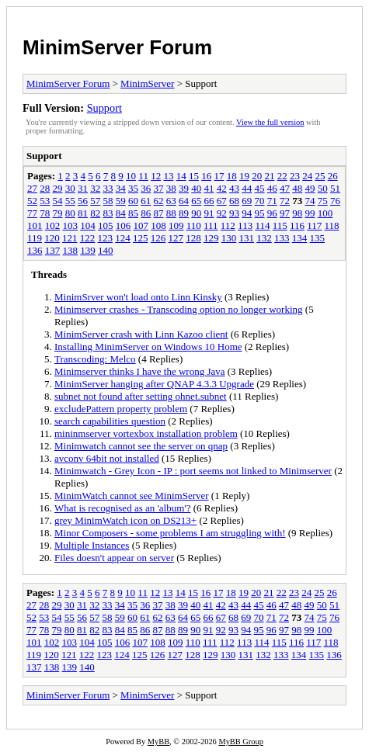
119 (34, 238)
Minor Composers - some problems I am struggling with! (170, 533)
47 (285, 188)
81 (83, 213)
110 (193, 225)
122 (88, 238)
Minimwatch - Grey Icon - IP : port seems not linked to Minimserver (193, 470)
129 (211, 238)
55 (70, 200)
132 (264, 238)
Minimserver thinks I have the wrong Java (139, 371)
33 (108, 188)
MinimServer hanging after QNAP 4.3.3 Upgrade (154, 384)
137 (53, 250)
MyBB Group (240, 741)
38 (171, 188)
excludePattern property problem (120, 408)
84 (121, 213)
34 (121, 188)
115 (280, 225)
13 (168, 176)
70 (260, 200)
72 (285, 200)
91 (209, 213)
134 (300, 238)
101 (35, 225)
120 (52, 238)
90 (196, 213)
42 (222, 188)
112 (228, 225)
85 (133, 213)
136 (35, 250)
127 (176, 238)
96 (272, 213)
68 (234, 200)
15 (194, 176)
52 (32, 200)
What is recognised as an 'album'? (122, 508)
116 (297, 225)
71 (272, 200)
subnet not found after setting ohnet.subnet (140, 396)
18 (232, 176)
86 (146, 213)
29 (58, 188)
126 (158, 238)
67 (222, 200)
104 (88, 225)
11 (143, 176)
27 (32, 188)
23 (295, 176)
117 (314, 225)
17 (219, 176)
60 (133, 200)
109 (176, 225)
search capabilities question (109, 421)
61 (146, 200)
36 (146, 188)
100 (325, 213)
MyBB (158, 741)
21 (269, 176)
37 (159, 188)
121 (70, 238)
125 (140, 238)
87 (159, 213)
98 (297, 213)
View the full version (270, 122)
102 (53, 225)
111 (211, 225)
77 (32, 213)
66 (209, 200)
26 (333, 176)
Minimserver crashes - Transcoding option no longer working (178, 309)
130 (229, 238)
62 (159, 200)
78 (45, 213)
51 (335, 188)
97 (285, 213)
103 (70, 225)
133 (282, 238)
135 (317, 238)
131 (247, 238)
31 (83, 188)
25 (320, 176)
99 (310, 213)
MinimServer (147, 83)
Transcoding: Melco (95, 359)
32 (95, 188)
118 (332, 225)
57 (95, 200)
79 (58, 213)
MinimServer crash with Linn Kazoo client (141, 334)
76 (335, 200)
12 (156, 176)
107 (141, 225)
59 (121, 200)
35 (133, 188)
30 (70, 188)
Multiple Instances (91, 545)
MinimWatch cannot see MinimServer (131, 495)
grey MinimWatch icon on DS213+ (125, 520)
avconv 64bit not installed (106, 458)
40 (196, 188)
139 (88, 250)
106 (123, 225)
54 (58, 200)
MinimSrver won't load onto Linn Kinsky (138, 297)
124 (123, 238)
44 (247, 188)
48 (297, 188)
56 (83, 200)
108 (158, 225)
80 (70, 213)
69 (247, 200)
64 (184, 200)
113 (245, 225)
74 (310, 200)
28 (45, 188)
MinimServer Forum (117, 47)
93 (234, 213)
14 (181, 176)
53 (45, 200)
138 (70, 250)
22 (282, 176)
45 (260, 188)
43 (234, 188)
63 (171, 200)
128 (193, 238)
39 (184, 188)
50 (323, 188)
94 (247, 213)
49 (310, 188)
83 (108, 213)
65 (196, 200)
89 (184, 213)
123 (105, 238)
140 (105, 250)
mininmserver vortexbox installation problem (146, 433)
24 (307, 176)
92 (222, 213)
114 (262, 225)
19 (244, 176)
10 (131, 176)
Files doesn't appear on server (114, 557)
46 (272, 188)
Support (104, 108)
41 (209, 188)
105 (105, 225)
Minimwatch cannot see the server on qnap (141, 446)
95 (260, 213)
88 (171, 213)
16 (206, 176)
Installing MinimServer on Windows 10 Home (148, 346)
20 (257, 176)
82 (95, 213)
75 (323, 200)
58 (108, 200)
